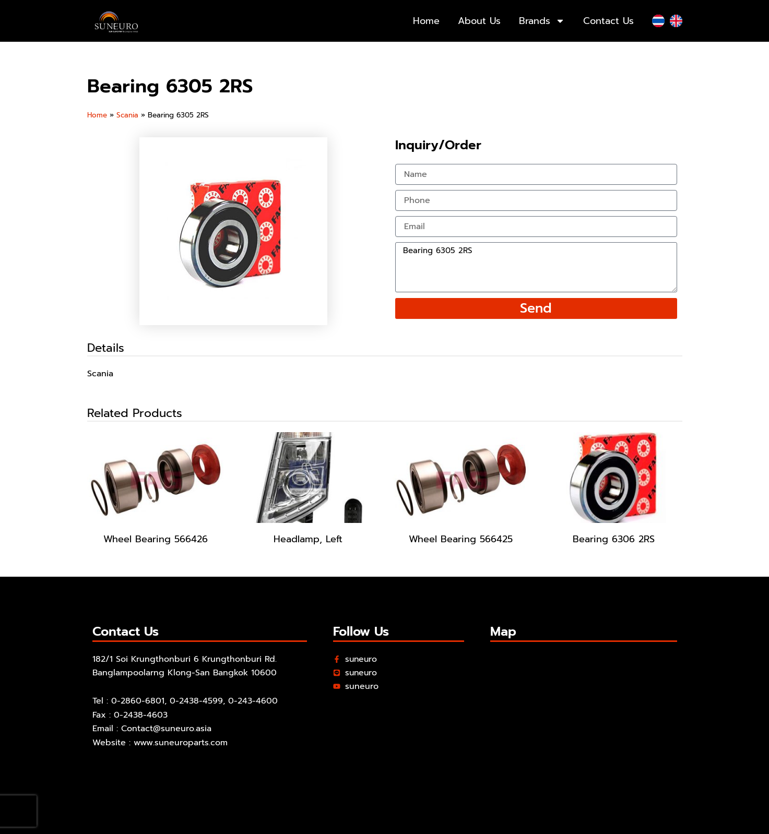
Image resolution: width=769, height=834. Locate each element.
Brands (542, 21)
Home (426, 21)
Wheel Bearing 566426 (155, 539)
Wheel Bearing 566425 (461, 539)
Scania (128, 115)
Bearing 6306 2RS (614, 539)
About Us (479, 21)
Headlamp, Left (308, 539)
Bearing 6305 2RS (536, 267)
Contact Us (608, 21)
